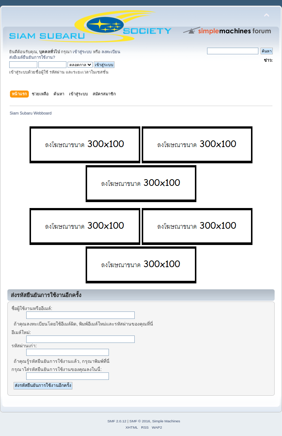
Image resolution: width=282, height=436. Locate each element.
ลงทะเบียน (111, 52)
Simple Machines (166, 421)
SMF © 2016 (140, 421)
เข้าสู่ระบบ (82, 52)
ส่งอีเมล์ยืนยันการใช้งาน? (32, 57)
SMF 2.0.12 (117, 421)
